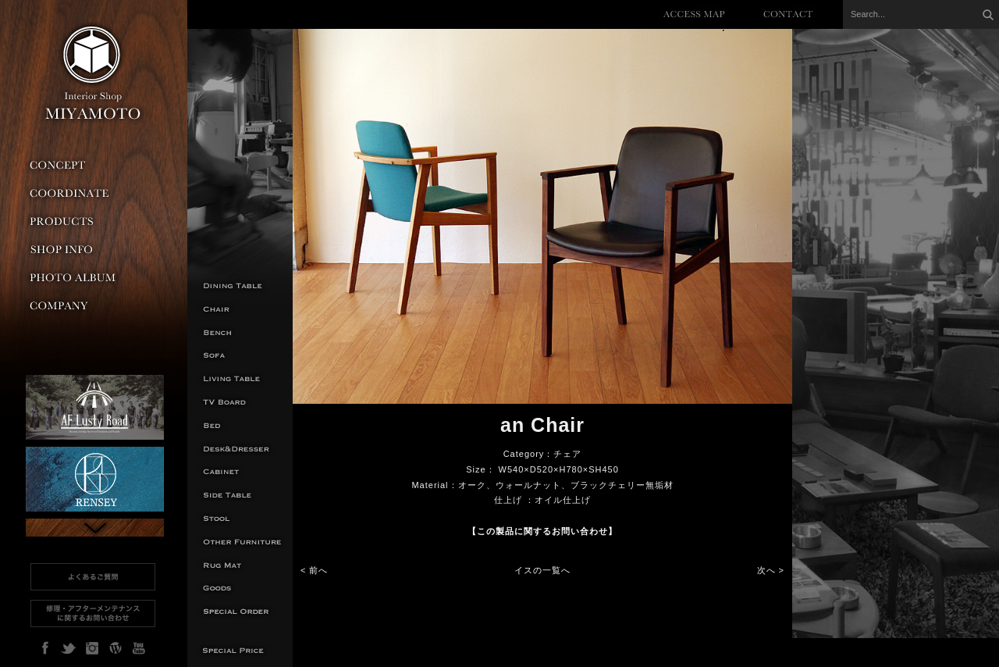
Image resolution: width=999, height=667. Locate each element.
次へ (766, 570)
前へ (318, 570)
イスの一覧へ (542, 570)
